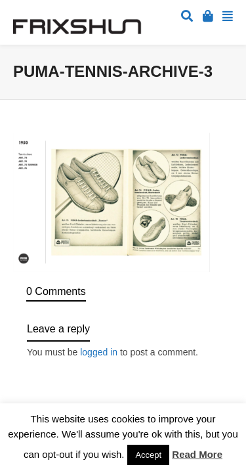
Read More (197, 454)
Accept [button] (148, 455)
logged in (98, 352)
